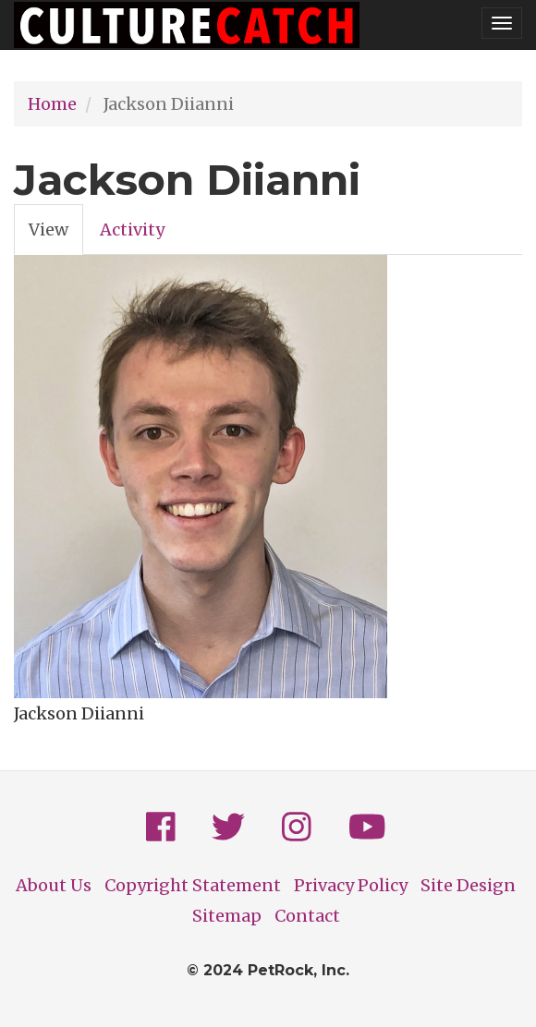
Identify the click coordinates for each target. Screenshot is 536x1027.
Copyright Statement (192, 885)
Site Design (468, 885)
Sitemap (227, 915)
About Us (53, 885)
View (56, 234)
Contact (307, 915)
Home (52, 104)
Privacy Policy (351, 885)
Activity (132, 229)
